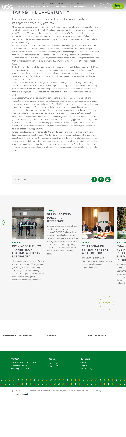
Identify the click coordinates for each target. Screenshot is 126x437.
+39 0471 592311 (19, 405)
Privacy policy (62, 430)
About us (53, 54)
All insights (107, 354)
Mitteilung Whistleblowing (78, 430)
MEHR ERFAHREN (28, 299)
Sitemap (52, 430)
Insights (61, 54)
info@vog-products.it (20, 408)
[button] (94, 231)
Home (45, 54)
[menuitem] (24, 6)
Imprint (45, 430)
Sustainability (86, 408)
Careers (83, 402)
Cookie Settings (95, 430)
